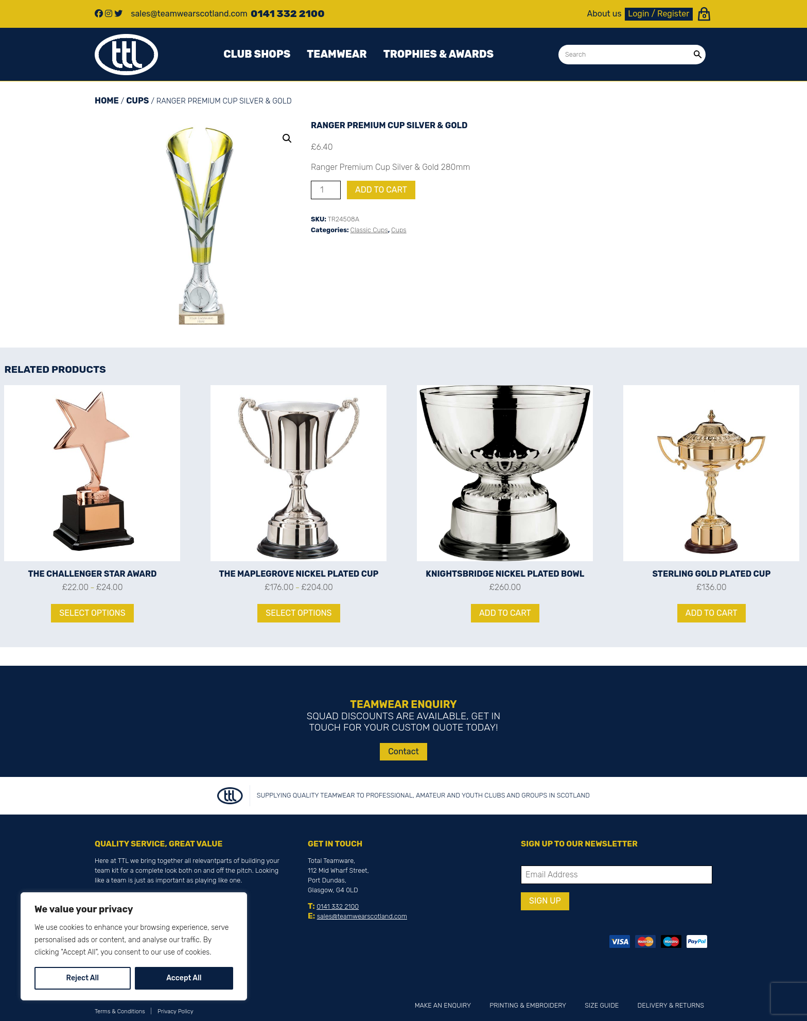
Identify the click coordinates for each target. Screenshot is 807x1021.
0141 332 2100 (338, 906)
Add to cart (381, 190)
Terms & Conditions (120, 1011)
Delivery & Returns (671, 1005)
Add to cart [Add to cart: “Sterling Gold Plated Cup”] (712, 613)
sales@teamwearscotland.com (362, 916)
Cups (137, 101)
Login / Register (658, 14)
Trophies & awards (438, 54)
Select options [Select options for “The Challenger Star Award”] (92, 613)
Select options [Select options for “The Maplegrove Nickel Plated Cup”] (298, 613)
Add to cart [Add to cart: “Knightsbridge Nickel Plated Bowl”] (505, 613)
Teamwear (336, 54)
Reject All (82, 978)
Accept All (183, 978)
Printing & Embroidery (527, 1005)
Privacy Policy (175, 1011)
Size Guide (602, 1005)
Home (107, 101)
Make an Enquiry (443, 1005)
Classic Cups (369, 230)
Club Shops (256, 54)
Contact (403, 751)
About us (604, 14)
